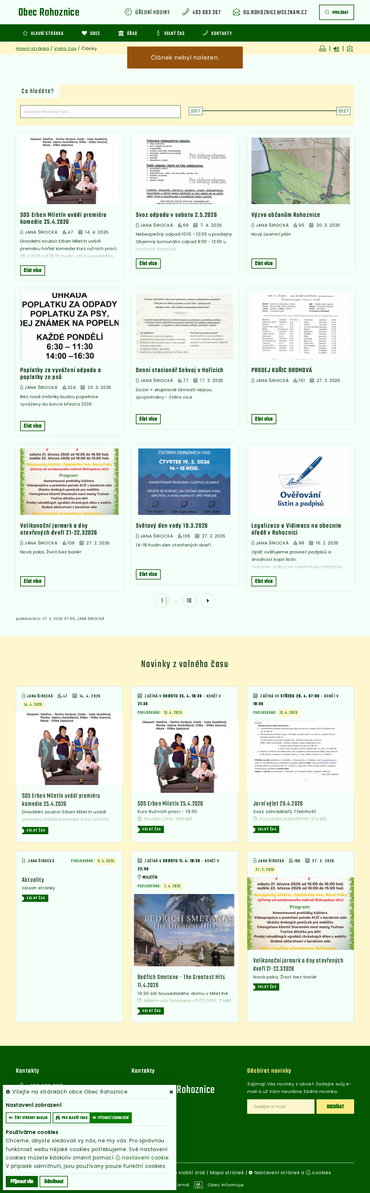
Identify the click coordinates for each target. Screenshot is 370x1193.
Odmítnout (53, 1182)
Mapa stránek (227, 1172)
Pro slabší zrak (187, 1172)
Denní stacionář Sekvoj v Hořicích (180, 370)
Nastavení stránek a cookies (290, 1172)
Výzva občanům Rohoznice (286, 215)
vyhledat (336, 13)
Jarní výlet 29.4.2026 (278, 804)
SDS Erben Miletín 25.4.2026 (170, 804)
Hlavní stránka (32, 48)
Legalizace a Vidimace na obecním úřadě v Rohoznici (296, 529)
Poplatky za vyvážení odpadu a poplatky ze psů (60, 373)
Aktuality (33, 880)
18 (189, 601)
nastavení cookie (142, 1157)
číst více (33, 271)
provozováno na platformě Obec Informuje (185, 1185)
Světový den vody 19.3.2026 (172, 526)
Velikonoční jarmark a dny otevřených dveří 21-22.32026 (58, 529)
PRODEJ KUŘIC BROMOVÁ (281, 370)
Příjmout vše (21, 1182)
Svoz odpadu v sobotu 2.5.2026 (176, 215)
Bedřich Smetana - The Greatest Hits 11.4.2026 (181, 981)
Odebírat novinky (269, 1071)
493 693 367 (207, 13)
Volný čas (65, 48)
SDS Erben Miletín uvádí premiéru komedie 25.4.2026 (63, 218)
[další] (207, 600)
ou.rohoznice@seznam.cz (275, 13)
